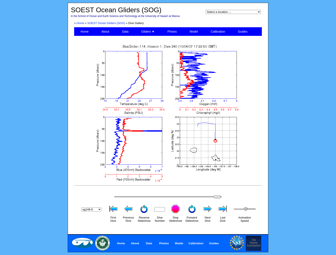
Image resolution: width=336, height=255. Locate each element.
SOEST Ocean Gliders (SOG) (106, 23)
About (105, 31)
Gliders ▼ (148, 31)
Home (80, 23)
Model (194, 31)
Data (125, 31)
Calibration (218, 31)
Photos (172, 31)
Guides (242, 31)
